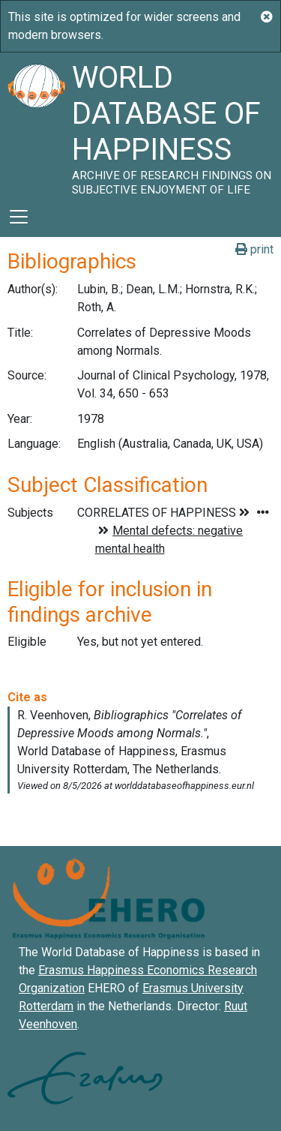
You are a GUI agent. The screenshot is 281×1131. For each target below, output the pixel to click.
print (254, 249)
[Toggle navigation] (18, 216)
